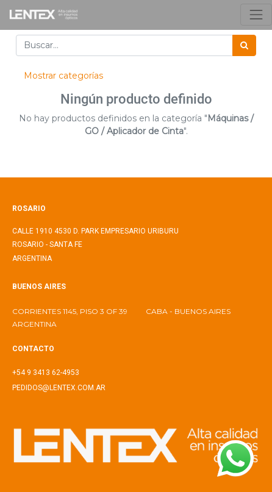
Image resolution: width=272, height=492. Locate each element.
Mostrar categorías (63, 75)
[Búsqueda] (244, 45)
